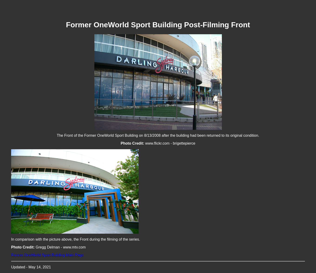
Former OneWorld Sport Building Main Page (47, 255)
